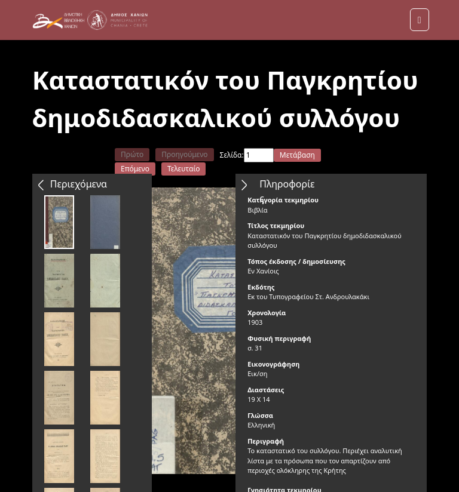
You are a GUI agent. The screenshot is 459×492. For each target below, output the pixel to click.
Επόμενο (135, 169)
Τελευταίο (183, 169)
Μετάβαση (297, 155)
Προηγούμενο (184, 154)
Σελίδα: (232, 155)
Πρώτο (132, 154)
